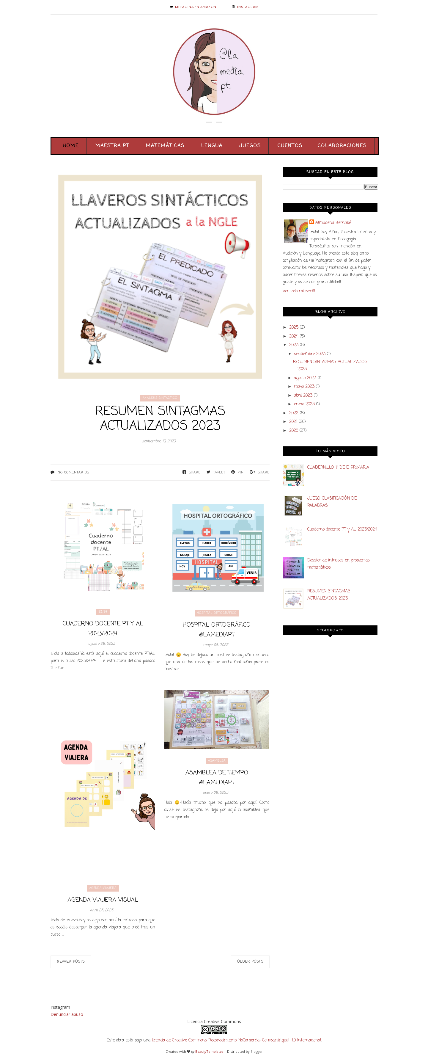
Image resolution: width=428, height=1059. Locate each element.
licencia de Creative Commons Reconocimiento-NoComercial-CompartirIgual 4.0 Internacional (236, 1040)
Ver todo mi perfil (299, 291)
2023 (293, 345)
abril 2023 (303, 396)
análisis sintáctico (160, 398)
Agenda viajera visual (102, 900)
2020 (293, 431)
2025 (293, 327)
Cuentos (290, 146)
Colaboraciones (342, 146)
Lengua (212, 146)
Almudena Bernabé (333, 223)
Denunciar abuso (67, 1014)
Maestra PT (112, 146)
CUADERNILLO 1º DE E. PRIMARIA (338, 468)
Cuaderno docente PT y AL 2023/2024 (102, 628)
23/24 (103, 612)
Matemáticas (165, 146)
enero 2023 (304, 404)
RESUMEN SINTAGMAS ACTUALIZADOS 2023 (160, 419)
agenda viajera (103, 888)
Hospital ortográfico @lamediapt (217, 629)
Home (71, 146)
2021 (293, 422)
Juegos (250, 146)
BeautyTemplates (209, 1051)
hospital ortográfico (217, 613)
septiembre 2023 (309, 354)
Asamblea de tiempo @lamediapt (216, 777)
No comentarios (73, 472)
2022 (293, 413)
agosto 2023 (305, 378)
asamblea (217, 761)
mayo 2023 (304, 387)
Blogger (257, 1051)
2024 (293, 336)
